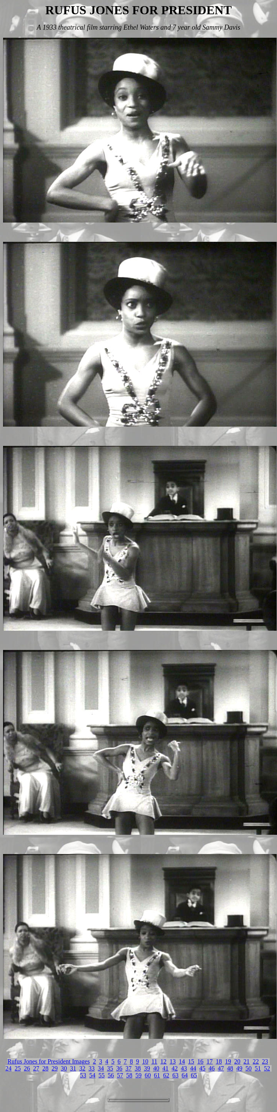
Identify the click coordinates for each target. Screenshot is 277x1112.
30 (64, 1068)
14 (182, 1061)
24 (8, 1068)
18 (219, 1061)
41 (165, 1068)
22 (256, 1061)
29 (55, 1068)
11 (154, 1061)
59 (138, 1075)
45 (202, 1068)
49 (239, 1068)
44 (193, 1068)
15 (191, 1061)
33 (91, 1068)
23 (265, 1061)
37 (128, 1068)
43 (184, 1068)
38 (138, 1068)
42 (175, 1068)
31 (73, 1068)
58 (129, 1075)
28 (45, 1068)
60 (148, 1075)
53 (83, 1075)
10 (145, 1061)
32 (82, 1068)
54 (92, 1075)
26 (27, 1068)
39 (147, 1068)
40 (156, 1068)
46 (212, 1068)
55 (101, 1075)
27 (36, 1068)
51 (258, 1068)
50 (248, 1068)
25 (18, 1068)
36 (119, 1068)
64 (185, 1075)
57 (120, 1075)
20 (237, 1061)
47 (221, 1068)
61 (157, 1075)
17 (210, 1061)
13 (173, 1061)
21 (247, 1061)
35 (110, 1068)
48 (230, 1068)
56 (111, 1075)
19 (228, 1061)
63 (175, 1075)
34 (101, 1068)
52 (267, 1068)
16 (200, 1061)
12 (163, 1061)
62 (166, 1075)
